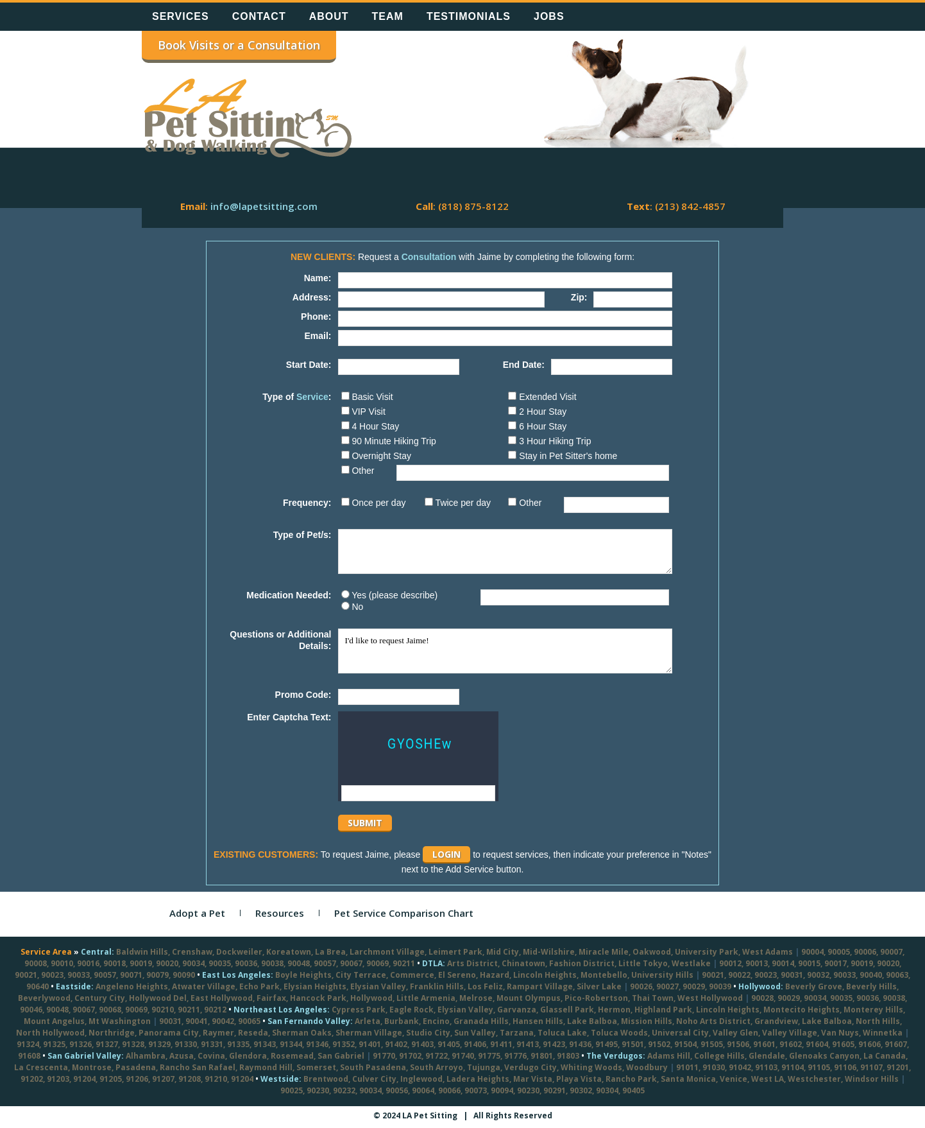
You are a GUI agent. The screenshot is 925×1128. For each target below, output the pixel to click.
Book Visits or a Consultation (239, 45)
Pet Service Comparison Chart (403, 913)
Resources (279, 913)
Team (387, 16)
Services (180, 16)
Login (446, 854)
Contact (259, 16)
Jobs (549, 16)
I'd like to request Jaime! (505, 651)
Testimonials (469, 16)
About (329, 16)
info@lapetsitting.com (264, 206)
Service (312, 397)
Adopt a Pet (197, 913)
